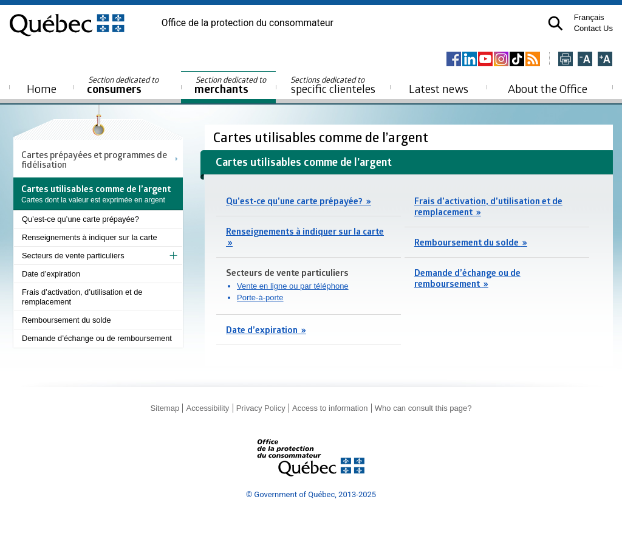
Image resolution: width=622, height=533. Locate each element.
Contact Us (593, 28)
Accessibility (208, 408)
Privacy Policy (260, 408)
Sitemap (164, 408)
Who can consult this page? (423, 408)
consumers (123, 85)
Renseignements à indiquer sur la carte (89, 237)
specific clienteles (332, 85)
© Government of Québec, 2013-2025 (311, 494)
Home (41, 88)
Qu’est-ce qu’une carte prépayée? (80, 219)
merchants (231, 85)
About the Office (547, 88)
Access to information (329, 408)
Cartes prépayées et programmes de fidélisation (94, 159)
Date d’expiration (51, 273)
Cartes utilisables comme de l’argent (322, 137)
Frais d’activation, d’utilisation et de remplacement (82, 296)
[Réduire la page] (585, 60)
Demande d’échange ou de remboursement (97, 338)
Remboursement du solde (66, 320)
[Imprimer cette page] (565, 60)
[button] (555, 23)
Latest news (438, 88)
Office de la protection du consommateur (247, 23)
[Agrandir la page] (605, 60)
